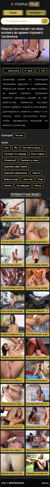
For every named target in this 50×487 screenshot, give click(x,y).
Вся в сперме (38, 154)
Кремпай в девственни (15, 166)
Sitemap (45, 483)
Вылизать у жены (29, 160)
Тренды (13, 12)
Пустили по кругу (31, 147)
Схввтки (36, 173)
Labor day (28, 179)
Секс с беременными (12, 483)
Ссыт (6, 147)
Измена (7, 185)
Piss (16, 147)
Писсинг (19, 135)
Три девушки (22, 185)
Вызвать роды (11, 179)
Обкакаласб (10, 160)
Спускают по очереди (15, 154)
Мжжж (37, 185)
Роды (40, 179)
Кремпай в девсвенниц (15, 173)
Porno (25, 4)
